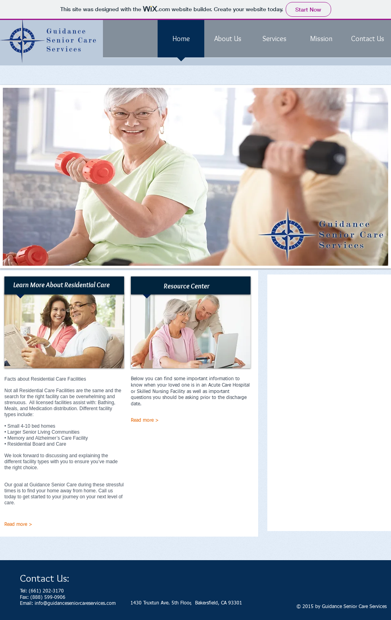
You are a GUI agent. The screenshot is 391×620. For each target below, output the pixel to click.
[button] (195, 177)
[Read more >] (166, 420)
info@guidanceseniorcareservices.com (75, 603)
